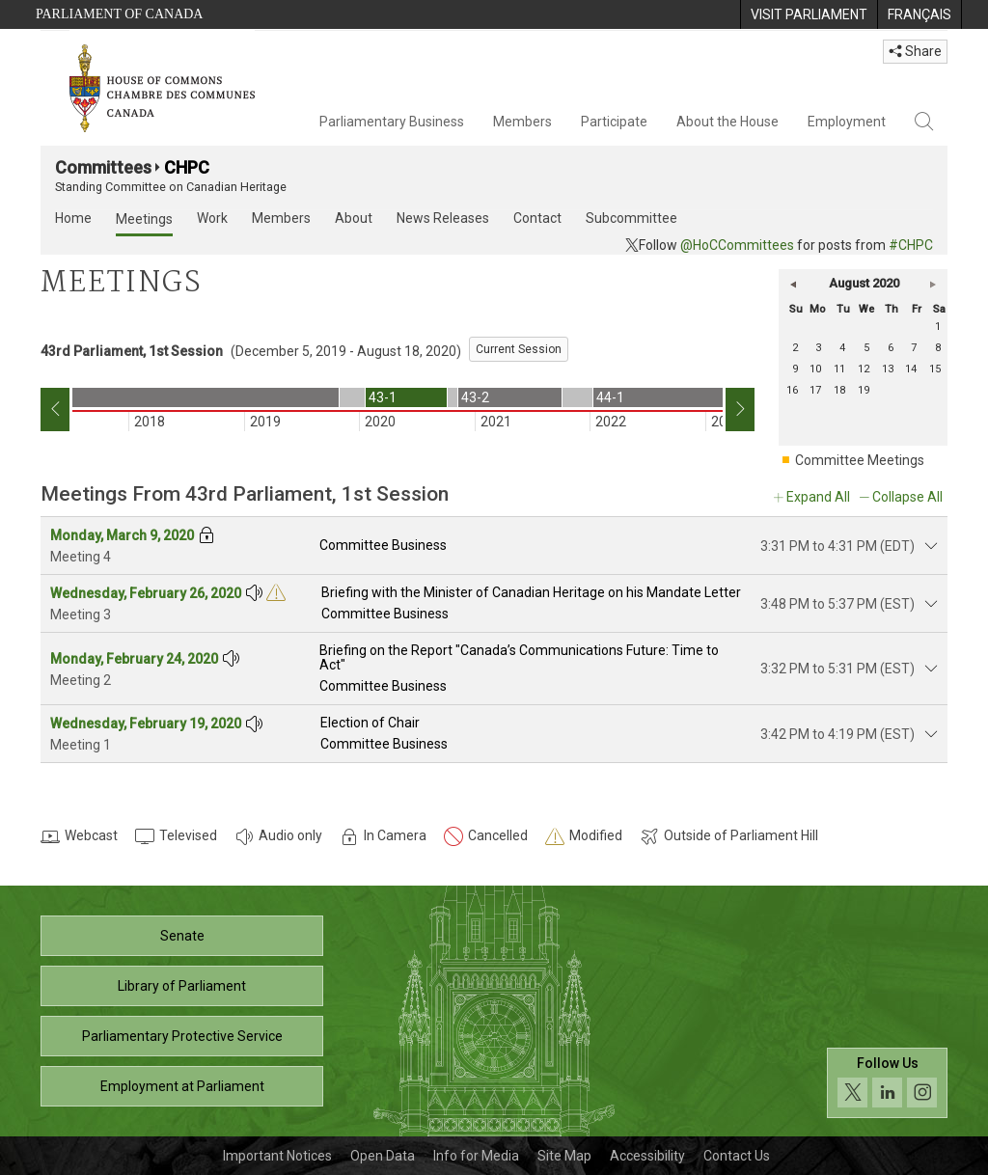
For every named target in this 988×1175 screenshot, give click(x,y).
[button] (793, 283)
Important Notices (277, 1155)
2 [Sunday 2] (795, 348)
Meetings (144, 219)
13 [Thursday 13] (887, 369)
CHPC (186, 167)
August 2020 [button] (864, 283)
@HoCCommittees (737, 245)
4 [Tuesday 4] (842, 348)
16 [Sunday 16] (792, 390)
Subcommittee (631, 218)
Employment (847, 121)
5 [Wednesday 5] (866, 348)
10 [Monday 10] (815, 369)
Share (915, 51)
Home (73, 218)
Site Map (564, 1155)
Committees (103, 167)
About (353, 218)
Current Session (519, 349)
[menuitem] (808, 14)
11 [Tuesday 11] (839, 369)
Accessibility (647, 1155)
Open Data (382, 1155)
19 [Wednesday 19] (863, 390)
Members (522, 121)
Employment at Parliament (182, 1086)
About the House (727, 121)
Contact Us (736, 1155)
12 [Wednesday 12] (863, 369)
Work (212, 218)
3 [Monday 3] (818, 348)
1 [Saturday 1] (938, 326)
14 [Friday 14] (911, 369)
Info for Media (476, 1155)
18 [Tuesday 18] (839, 390)
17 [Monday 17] (815, 390)
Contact (537, 218)
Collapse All (907, 497)
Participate (614, 121)
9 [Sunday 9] (795, 369)
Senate (182, 935)
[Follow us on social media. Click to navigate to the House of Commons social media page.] (887, 1083)
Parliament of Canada (119, 14)
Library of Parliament (182, 986)
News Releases (443, 218)
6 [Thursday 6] (890, 348)
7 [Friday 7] (914, 348)
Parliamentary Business (391, 121)
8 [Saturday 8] (938, 348)
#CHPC (911, 245)
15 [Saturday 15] (935, 369)
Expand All (818, 497)
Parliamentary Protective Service (182, 1036)
